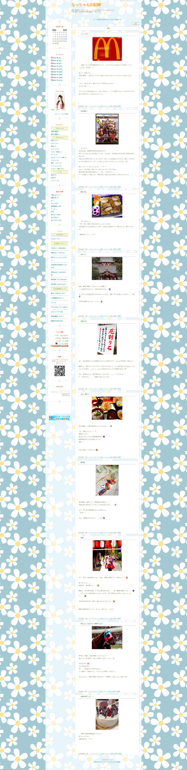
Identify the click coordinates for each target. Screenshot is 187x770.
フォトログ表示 (62, 344)
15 (116, 762)
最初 (95, 762)
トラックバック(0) (96, 106)
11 (107, 762)
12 (109, 762)
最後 (118, 762)
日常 (115, 106)
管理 (119, 106)
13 (111, 762)
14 (113, 762)
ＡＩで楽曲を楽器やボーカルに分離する (107, 19)
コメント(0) (107, 106)
